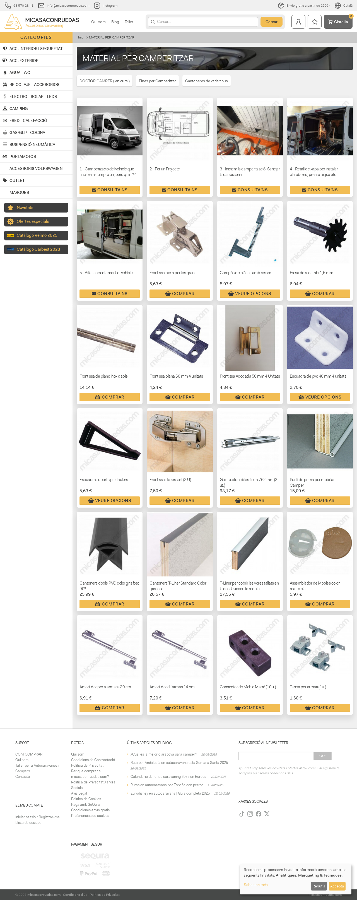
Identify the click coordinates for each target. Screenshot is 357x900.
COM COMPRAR (28, 754)
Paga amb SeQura (85, 804)
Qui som (98, 21)
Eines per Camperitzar (157, 80)
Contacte (22, 776)
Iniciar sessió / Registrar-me (37, 817)
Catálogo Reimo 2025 (37, 235)
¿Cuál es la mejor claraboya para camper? (164, 754)
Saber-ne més (256, 884)
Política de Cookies (86, 799)
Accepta (337, 886)
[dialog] (295, 879)
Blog (115, 21)
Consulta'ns (110, 190)
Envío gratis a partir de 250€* (304, 5)
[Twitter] (267, 813)
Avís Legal (79, 793)
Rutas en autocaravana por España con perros (167, 785)
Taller (129, 21)
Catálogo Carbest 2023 (38, 249)
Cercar (272, 21)
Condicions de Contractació (93, 759)
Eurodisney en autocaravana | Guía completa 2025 (170, 793)
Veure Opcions (249, 293)
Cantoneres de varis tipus (206, 80)
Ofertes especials (33, 221)
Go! (322, 756)
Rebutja (318, 886)
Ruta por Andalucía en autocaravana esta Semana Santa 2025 (179, 762)
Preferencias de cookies (90, 815)
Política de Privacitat (87, 765)
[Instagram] (250, 813)
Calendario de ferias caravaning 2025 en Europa (168, 776)
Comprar (180, 293)
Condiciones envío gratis (90, 810)
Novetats (25, 207)
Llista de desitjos (28, 822)
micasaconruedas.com (44, 894)
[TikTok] (241, 813)
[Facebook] (258, 813)
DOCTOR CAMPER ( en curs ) (104, 80)
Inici (81, 37)
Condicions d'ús (75, 894)
